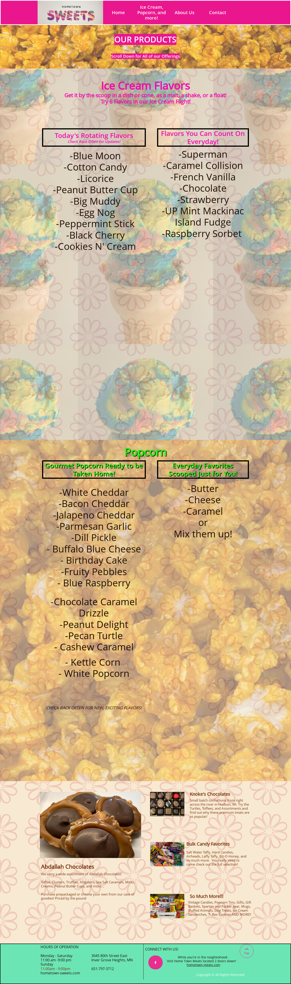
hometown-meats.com (203, 965)
